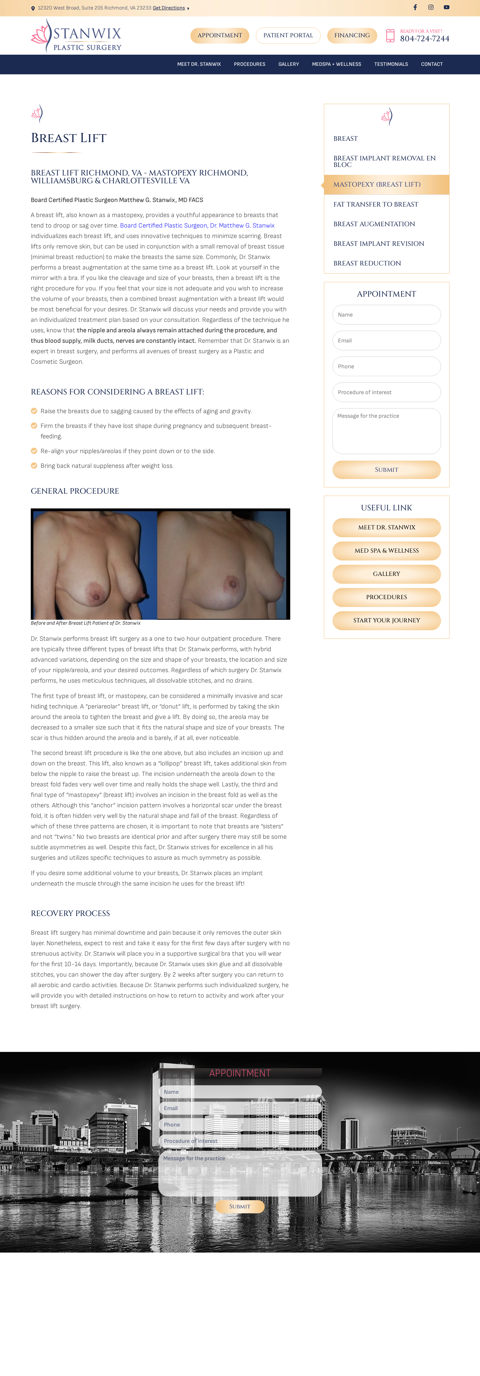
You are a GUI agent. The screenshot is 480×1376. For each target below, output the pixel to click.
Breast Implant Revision (378, 243)
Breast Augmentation (374, 224)
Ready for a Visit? (421, 31)
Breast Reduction (367, 263)
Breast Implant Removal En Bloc (384, 161)
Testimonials (391, 64)
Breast (345, 138)
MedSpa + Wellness (336, 64)
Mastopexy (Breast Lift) (377, 184)
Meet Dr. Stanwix (199, 64)
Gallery (288, 64)
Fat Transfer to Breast (375, 204)
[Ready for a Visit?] (390, 35)
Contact (432, 64)
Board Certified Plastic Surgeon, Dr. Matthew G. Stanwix (197, 225)
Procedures (249, 64)
